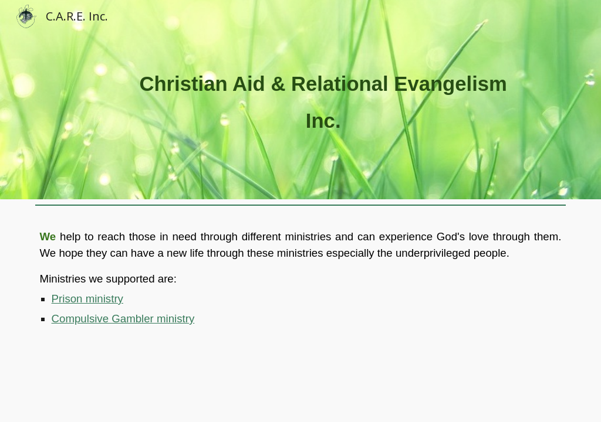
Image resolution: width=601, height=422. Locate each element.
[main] (323, 99)
